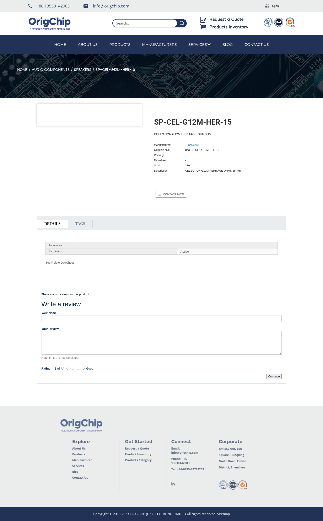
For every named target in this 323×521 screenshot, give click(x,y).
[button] (50, 116)
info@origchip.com (111, 6)
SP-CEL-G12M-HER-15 (115, 70)
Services (199, 44)
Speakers (82, 70)
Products (119, 44)
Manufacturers (159, 44)
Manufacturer (76, 460)
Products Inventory (228, 26)
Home (60, 44)
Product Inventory (132, 454)
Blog (227, 44)
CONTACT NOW (173, 194)
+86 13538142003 (53, 6)
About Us (88, 44)
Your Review (50, 329)
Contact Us (256, 44)
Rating (46, 368)
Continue (274, 376)
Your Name (49, 313)
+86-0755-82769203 (184, 469)
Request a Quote (226, 19)
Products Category (132, 460)
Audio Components (51, 70)
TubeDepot (192, 144)
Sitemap (223, 514)
